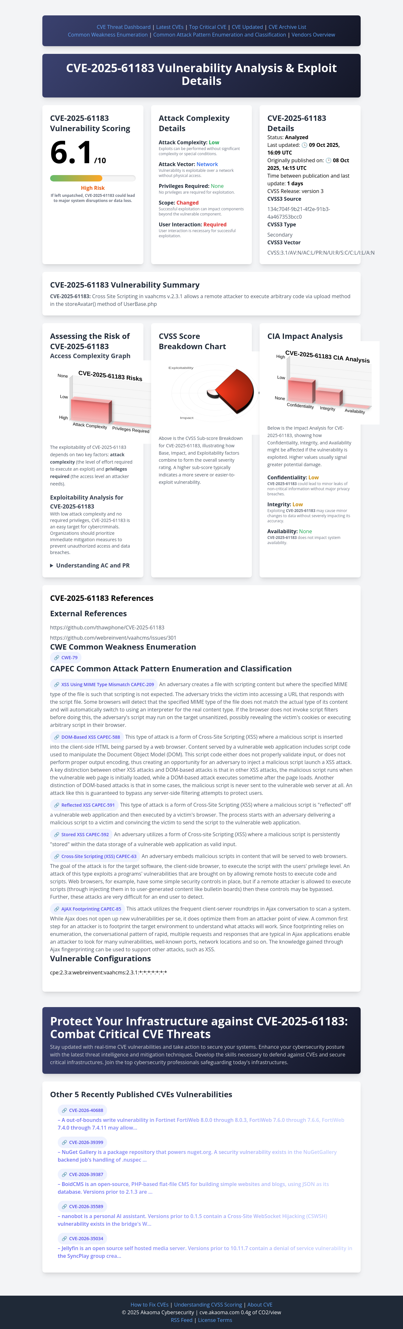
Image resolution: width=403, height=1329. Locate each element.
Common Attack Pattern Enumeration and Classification (219, 34)
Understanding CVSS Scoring (208, 1304)
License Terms (215, 1320)
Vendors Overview (313, 34)
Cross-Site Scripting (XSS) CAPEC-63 (98, 856)
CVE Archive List (287, 26)
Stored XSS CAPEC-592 (85, 834)
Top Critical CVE (207, 26)
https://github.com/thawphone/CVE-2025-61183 (107, 627)
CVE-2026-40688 (86, 1110)
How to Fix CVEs (149, 1304)
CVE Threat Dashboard (123, 26)
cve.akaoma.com (220, 1312)
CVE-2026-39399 (86, 1142)
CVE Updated (247, 26)
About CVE (259, 1304)
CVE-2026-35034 (86, 1238)
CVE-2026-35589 (86, 1206)
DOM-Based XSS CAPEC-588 (90, 737)
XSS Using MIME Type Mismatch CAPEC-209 (107, 684)
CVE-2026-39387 (86, 1174)
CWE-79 (69, 657)
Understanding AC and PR (93, 565)
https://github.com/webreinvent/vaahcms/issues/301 (113, 637)
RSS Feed (182, 1320)
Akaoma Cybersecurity (167, 1312)
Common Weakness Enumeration (108, 34)
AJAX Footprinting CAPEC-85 (91, 909)
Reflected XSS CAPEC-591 (88, 805)
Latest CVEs (170, 26)
